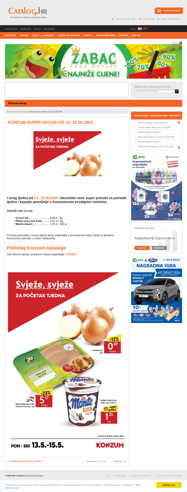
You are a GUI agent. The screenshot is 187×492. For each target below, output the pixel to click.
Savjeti (37, 29)
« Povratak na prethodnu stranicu (24, 461)
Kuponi (123, 35)
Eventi (88, 35)
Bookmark (49, 29)
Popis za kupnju (171, 11)
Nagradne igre (105, 35)
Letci (35, 35)
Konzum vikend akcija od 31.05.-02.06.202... (149, 133)
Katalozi (10, 35)
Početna (10, 112)
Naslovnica (11, 29)
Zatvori (175, 43)
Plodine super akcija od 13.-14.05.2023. (156, 146)
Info (107, 475)
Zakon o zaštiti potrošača (169, 475)
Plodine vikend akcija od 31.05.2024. (154, 127)
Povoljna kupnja (69, 35)
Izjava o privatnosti (141, 475)
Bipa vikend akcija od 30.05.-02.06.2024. (156, 137)
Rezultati (159, 248)
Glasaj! (142, 248)
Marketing (121, 475)
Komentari (25, 29)
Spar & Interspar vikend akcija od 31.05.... (153, 123)
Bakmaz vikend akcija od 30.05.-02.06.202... (149, 142)
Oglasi (136, 35)
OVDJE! (71, 254)
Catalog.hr (27, 13)
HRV (145, 28)
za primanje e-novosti (153, 87)
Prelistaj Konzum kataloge (36, 248)
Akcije (24, 35)
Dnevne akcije (17, 103)
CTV (48, 35)
